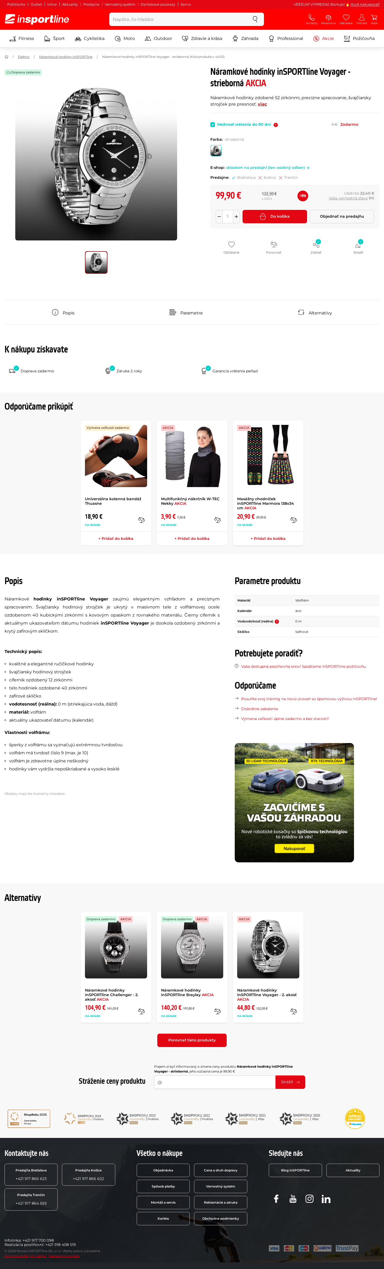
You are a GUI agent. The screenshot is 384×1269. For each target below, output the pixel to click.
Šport (54, 38)
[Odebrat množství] (219, 216)
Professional (285, 38)
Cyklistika (90, 38)
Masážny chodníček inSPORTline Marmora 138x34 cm (265, 503)
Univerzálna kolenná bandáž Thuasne (113, 501)
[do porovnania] (141, 520)
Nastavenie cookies (64, 1256)
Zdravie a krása (202, 38)
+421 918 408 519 (60, 1244)
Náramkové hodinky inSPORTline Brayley (187, 992)
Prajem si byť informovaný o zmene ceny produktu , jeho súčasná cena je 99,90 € (223, 1068)
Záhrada (245, 38)
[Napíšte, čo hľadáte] (178, 19)
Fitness (21, 38)
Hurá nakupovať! (365, 4)
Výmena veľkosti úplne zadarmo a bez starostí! (285, 718)
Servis (186, 4)
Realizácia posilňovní (24, 1244)
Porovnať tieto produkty (192, 1040)
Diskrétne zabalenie (259, 708)
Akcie (323, 38)
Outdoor (158, 38)
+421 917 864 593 (31, 1199)
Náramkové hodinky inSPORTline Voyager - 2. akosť (267, 995)
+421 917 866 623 (31, 1174)
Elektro (23, 57)
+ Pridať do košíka (115, 538)
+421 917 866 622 (88, 1174)
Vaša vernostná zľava (348, 198)
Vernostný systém (120, 4)
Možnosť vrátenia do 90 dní (247, 124)
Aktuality (70, 4)
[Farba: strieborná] (216, 150)
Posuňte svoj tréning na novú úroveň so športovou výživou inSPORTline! (309, 698)
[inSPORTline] (37, 19)
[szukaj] (255, 19)
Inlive (52, 4)
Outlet (36, 4)
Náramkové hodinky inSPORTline (65, 57)
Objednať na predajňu (342, 216)
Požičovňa (16, 4)
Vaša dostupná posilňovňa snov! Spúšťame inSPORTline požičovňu (303, 666)
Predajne (91, 4)
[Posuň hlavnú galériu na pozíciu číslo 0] (96, 262)
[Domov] (6, 57)
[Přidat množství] (236, 216)
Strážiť (290, 1081)
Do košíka (275, 216)
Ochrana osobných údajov (26, 1256)
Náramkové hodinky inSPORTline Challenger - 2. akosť (111, 995)
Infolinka (13, 1240)
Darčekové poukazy (158, 4)
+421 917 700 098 (38, 1240)
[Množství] (227, 216)
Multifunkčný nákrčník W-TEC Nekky (190, 501)
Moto (124, 38)
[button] (307, 167)
